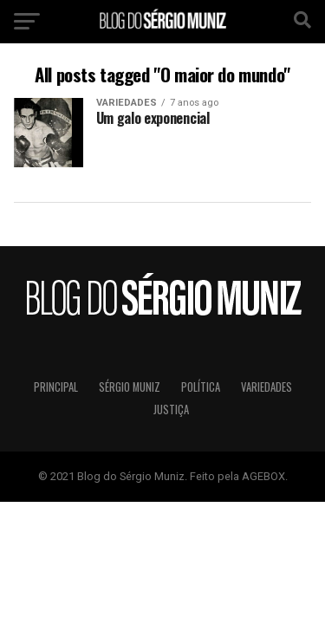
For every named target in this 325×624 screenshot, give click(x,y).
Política (200, 387)
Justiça (171, 409)
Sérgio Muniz (129, 387)
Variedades (266, 387)
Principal (56, 387)
